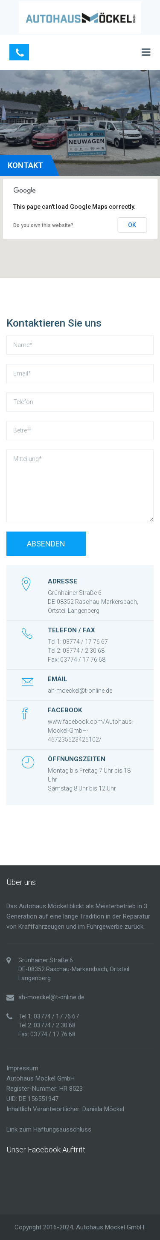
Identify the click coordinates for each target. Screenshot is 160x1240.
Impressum (22, 1068)
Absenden (46, 543)
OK (132, 225)
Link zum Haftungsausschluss (48, 1129)
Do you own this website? (43, 225)
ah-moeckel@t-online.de (80, 690)
